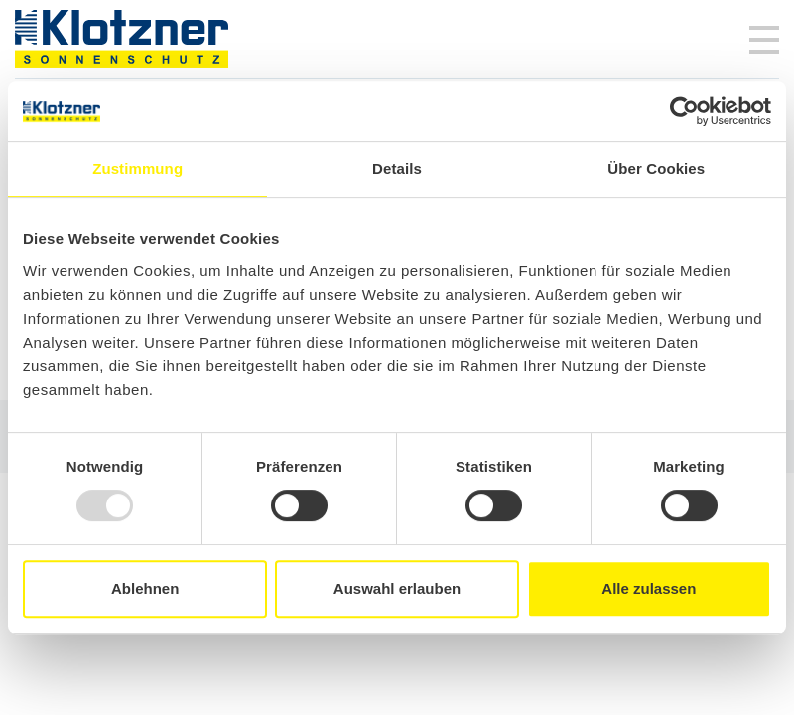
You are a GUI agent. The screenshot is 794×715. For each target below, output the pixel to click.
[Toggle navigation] (764, 40)
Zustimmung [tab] (137, 168)
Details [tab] (397, 168)
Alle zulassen (648, 588)
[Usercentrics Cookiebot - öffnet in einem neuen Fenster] (684, 111)
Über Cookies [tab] (656, 168)
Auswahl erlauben (397, 588)
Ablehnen (145, 588)
